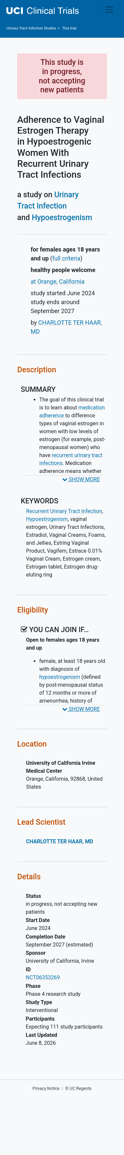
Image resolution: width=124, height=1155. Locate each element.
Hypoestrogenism (62, 217)
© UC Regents (78, 1088)
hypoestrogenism (59, 677)
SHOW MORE (81, 479)
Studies (31, 28)
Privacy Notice (46, 1088)
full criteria (66, 258)
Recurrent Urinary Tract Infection (64, 511)
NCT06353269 (43, 977)
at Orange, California (58, 281)
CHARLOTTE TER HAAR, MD (59, 841)
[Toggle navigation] (109, 9)
